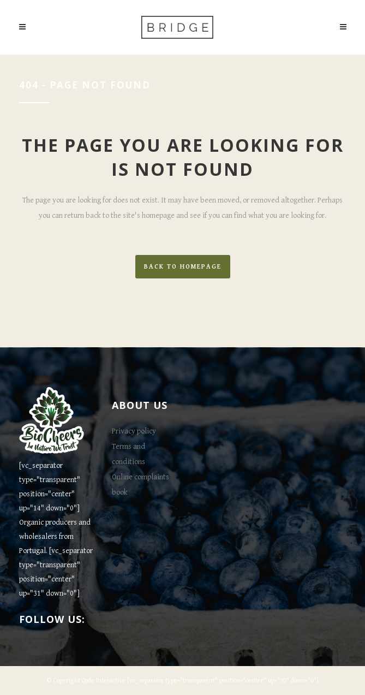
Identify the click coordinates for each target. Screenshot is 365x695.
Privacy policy (134, 431)
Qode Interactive (103, 680)
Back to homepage (183, 266)
